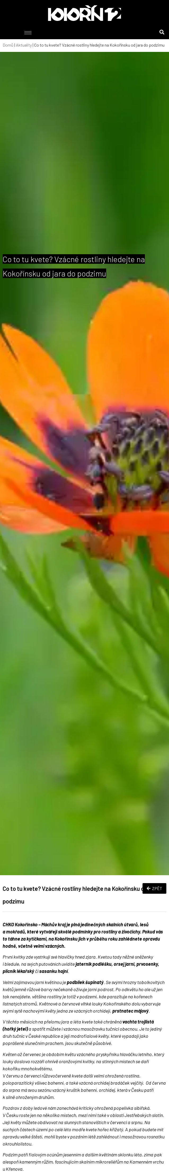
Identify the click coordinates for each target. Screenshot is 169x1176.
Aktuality (24, 44)
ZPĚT (154, 888)
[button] (162, 32)
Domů (8, 44)
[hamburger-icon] (28, 33)
